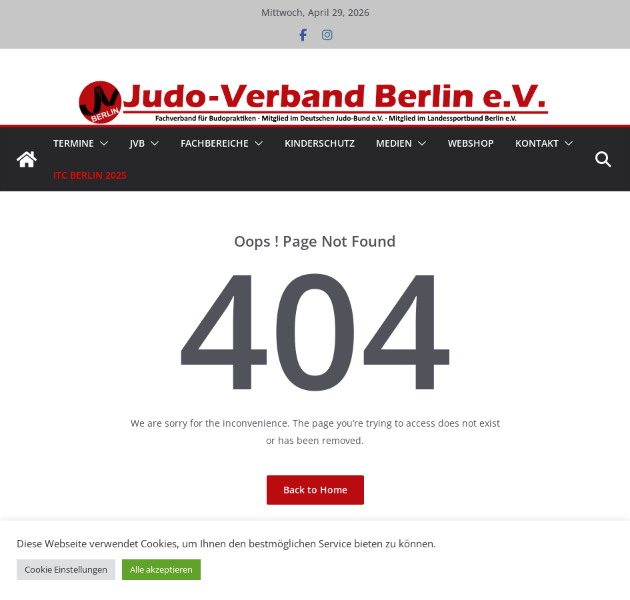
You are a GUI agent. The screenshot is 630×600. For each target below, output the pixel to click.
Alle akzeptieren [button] (161, 569)
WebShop (471, 143)
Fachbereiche (215, 143)
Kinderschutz (320, 143)
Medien (394, 143)
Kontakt (537, 143)
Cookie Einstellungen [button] (66, 569)
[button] (101, 143)
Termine (73, 143)
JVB (137, 143)
